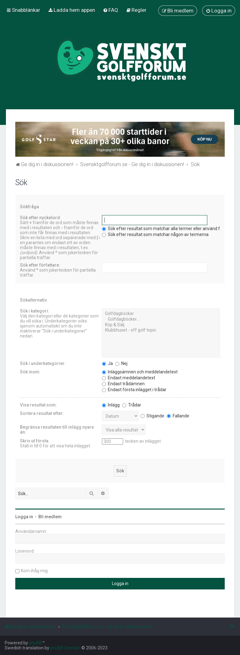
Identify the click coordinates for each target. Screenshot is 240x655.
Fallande (178, 415)
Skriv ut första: (35, 440)
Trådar (131, 404)
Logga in (24, 516)
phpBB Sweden (65, 647)
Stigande (152, 415)
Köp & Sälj (161, 325)
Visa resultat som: (38, 404)
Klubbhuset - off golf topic (161, 330)
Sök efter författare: (40, 265)
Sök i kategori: (34, 310)
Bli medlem (50, 516)
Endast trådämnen (123, 383)
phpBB (35, 642)
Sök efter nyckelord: (40, 217)
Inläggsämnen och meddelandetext (140, 371)
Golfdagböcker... (161, 319)
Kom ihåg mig (34, 570)
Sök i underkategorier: (43, 363)
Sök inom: (30, 371)
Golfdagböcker (161, 314)
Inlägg (111, 404)
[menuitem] (71, 10)
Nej (121, 363)
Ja (107, 363)
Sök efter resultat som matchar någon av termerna (155, 234)
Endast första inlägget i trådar (134, 389)
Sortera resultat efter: (42, 413)
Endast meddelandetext (128, 377)
